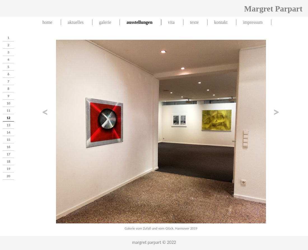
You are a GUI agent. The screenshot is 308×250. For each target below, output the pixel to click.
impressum (253, 22)
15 (8, 139)
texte (194, 22)
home (47, 22)
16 (8, 147)
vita (171, 22)
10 (8, 103)
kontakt (221, 22)
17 (8, 154)
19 (8, 169)
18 (8, 161)
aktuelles (76, 22)
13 (8, 125)
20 (8, 176)
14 (8, 132)
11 (8, 110)
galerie (105, 22)
